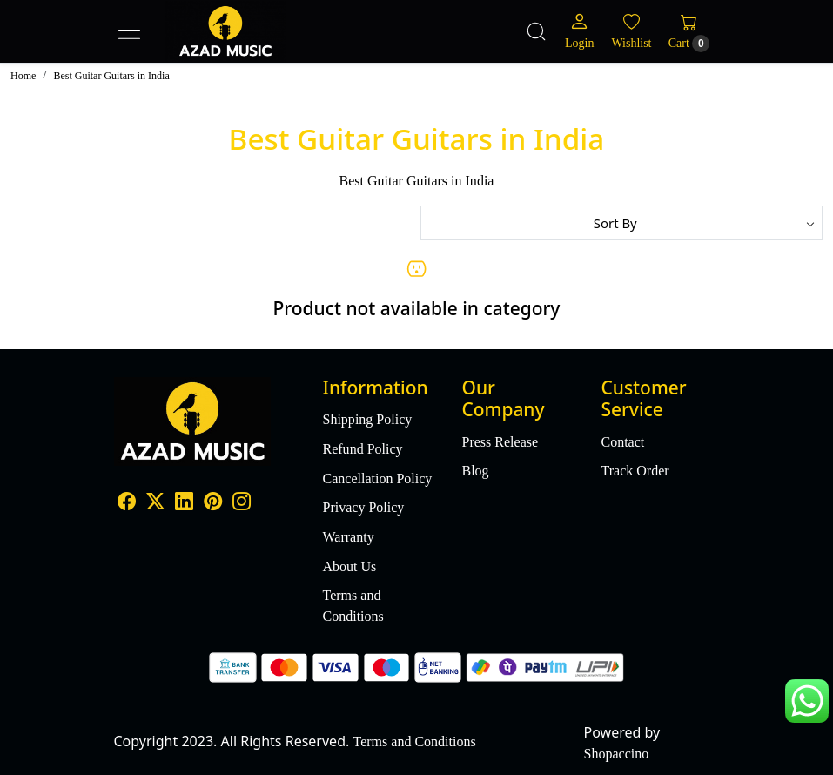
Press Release (499, 442)
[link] (536, 31)
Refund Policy (363, 448)
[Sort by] (621, 223)
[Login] (579, 31)
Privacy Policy (364, 507)
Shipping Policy (368, 419)
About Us (350, 566)
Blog (474, 470)
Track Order (634, 470)
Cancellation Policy (378, 478)
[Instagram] (241, 503)
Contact (622, 442)
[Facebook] (126, 503)
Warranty (348, 536)
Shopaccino (616, 753)
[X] (155, 503)
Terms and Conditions (353, 605)
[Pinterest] (212, 503)
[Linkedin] (184, 503)
